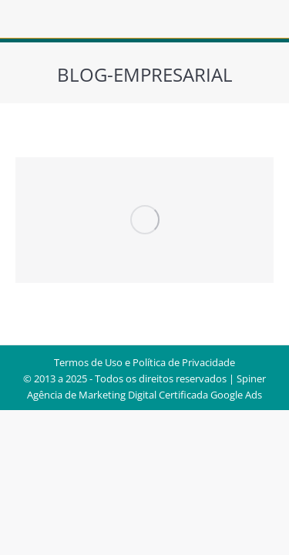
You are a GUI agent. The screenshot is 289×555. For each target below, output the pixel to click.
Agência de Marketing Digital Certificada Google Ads (144, 395)
